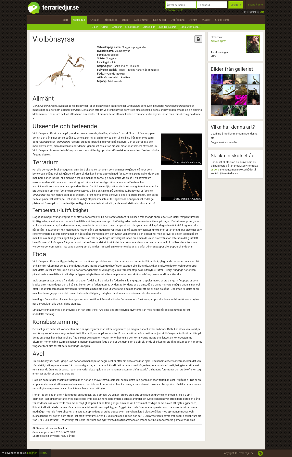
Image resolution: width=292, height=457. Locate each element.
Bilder (125, 19)
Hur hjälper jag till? (190, 26)
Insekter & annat (167, 26)
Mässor (206, 19)
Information (110, 19)
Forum (193, 19)
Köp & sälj (159, 19)
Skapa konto (255, 4)
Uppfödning (177, 19)
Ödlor (95, 26)
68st (261, 12)
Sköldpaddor (132, 26)
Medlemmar (141, 19)
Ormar (104, 26)
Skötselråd (79, 19)
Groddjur (117, 26)
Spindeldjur (148, 26)
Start (65, 19)
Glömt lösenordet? (174, 10)
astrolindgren (218, 40)
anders (215, 169)
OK (45, 452)
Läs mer (32, 452)
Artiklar (94, 19)
